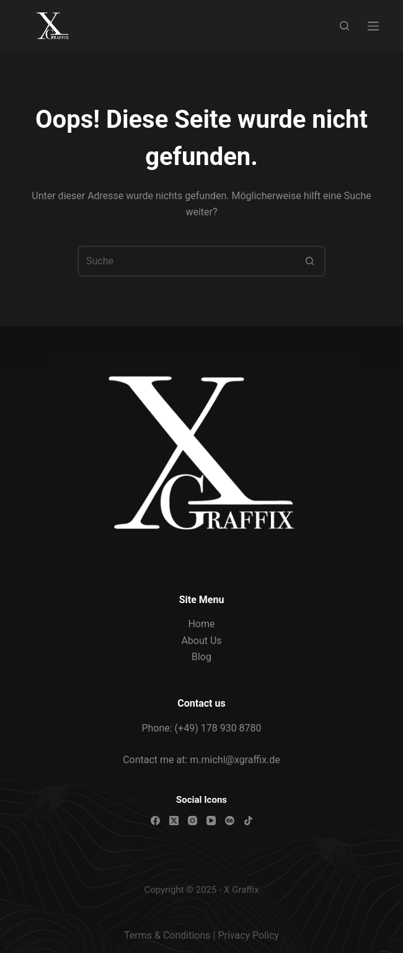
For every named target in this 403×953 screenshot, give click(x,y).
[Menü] (373, 26)
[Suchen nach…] (186, 261)
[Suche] (344, 25)
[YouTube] (211, 820)
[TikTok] (248, 820)
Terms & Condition (164, 935)
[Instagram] (192, 820)
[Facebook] (155, 820)
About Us (201, 641)
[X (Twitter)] (174, 820)
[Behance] (229, 820)
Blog (201, 657)
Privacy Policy (248, 935)
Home (201, 624)
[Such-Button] (310, 261)
